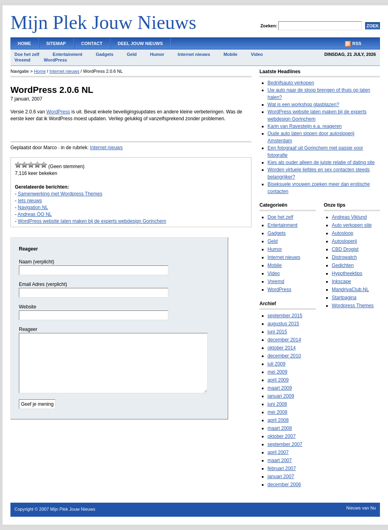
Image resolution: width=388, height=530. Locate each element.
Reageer (28, 329)
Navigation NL (33, 207)
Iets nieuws (30, 200)
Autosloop (342, 233)
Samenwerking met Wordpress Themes (60, 194)
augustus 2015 (283, 324)
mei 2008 (277, 412)
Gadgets (104, 54)
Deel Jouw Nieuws (140, 43)
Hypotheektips (347, 273)
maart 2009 (280, 388)
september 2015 (285, 315)
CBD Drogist (345, 249)
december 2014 (284, 340)
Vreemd (22, 60)
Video (257, 54)
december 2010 (284, 356)
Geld (132, 54)
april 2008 (278, 420)
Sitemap (56, 43)
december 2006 (284, 484)
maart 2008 (280, 428)
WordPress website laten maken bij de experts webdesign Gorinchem (92, 221)
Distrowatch (344, 257)
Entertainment (67, 54)
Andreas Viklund (349, 217)
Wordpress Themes (353, 305)
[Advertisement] (104, 131)
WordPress (55, 60)
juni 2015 (277, 332)
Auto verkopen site (352, 225)
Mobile (230, 54)
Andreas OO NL (35, 214)
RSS (356, 43)
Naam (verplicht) (36, 262)
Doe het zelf (26, 54)
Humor (157, 54)
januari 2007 (281, 476)
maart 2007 (280, 460)
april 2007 (278, 452)
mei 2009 (277, 372)
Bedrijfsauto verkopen (291, 83)
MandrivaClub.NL (350, 289)
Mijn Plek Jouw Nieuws (103, 22)
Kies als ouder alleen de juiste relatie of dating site (321, 162)
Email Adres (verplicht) (43, 284)
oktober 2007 (282, 436)
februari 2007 (282, 468)
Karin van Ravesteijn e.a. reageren (305, 126)
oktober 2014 (282, 348)
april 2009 (278, 380)
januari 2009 (281, 396)
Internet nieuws (194, 54)
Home (24, 43)
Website (27, 307)
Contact (91, 43)
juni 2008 (277, 404)
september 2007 (285, 444)
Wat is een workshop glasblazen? (303, 104)
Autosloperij (344, 241)
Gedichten (343, 265)
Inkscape (341, 281)
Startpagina (344, 297)
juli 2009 (277, 364)
